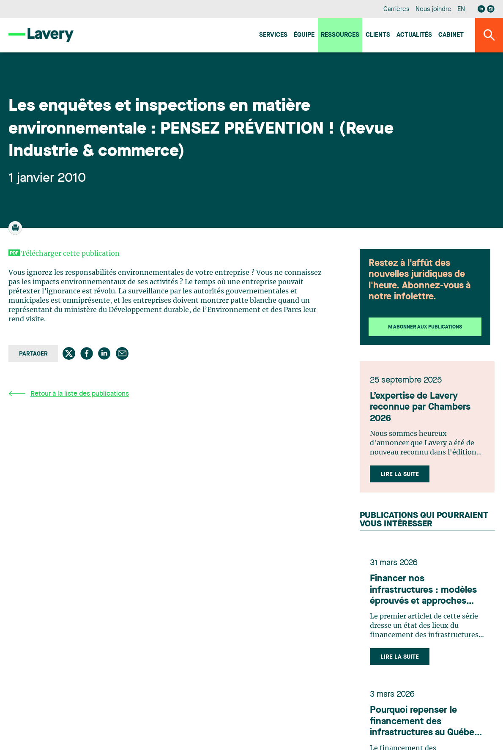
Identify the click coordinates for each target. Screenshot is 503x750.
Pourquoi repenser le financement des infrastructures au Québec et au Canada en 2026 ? (424, 722)
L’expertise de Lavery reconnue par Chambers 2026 (420, 407)
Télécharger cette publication (70, 253)
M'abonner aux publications (425, 327)
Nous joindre (433, 9)
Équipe (304, 35)
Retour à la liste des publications (68, 393)
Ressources (340, 35)
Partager (33, 354)
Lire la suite (399, 474)
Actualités (414, 35)
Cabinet (451, 35)
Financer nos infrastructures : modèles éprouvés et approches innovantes (423, 590)
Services (273, 35)
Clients (378, 35)
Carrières (396, 9)
